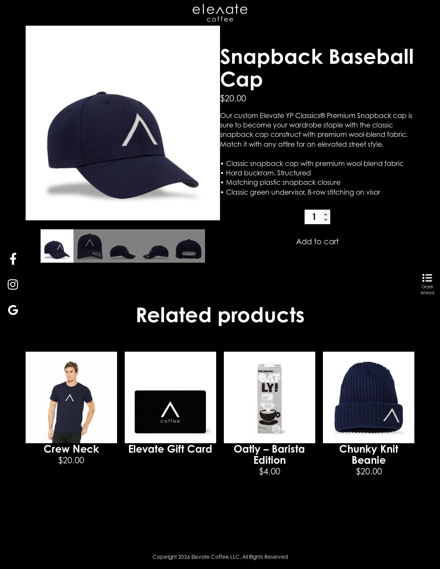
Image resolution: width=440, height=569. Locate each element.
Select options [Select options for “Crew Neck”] (71, 492)
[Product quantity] (317, 217)
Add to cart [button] (269, 503)
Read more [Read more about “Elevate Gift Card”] (170, 474)
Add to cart (317, 241)
